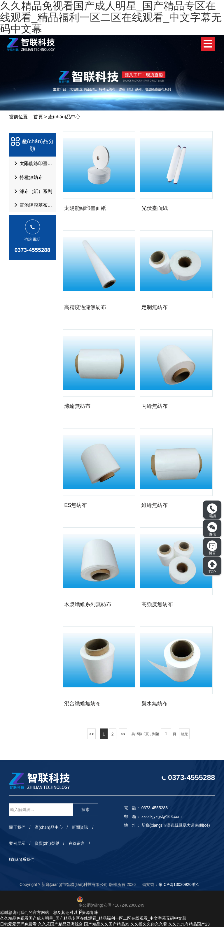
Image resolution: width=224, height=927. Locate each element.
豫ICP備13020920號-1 (178, 884)
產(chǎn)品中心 (64, 116)
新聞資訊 (80, 827)
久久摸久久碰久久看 (148, 924)
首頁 (38, 116)
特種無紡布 (27, 179)
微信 (212, 529)
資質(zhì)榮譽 (47, 843)
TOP (212, 566)
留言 (212, 547)
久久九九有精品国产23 (189, 924)
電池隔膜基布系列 (33, 208)
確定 (184, 734)
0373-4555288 (32, 254)
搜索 (85, 809)
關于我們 (17, 827)
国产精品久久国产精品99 (107, 924)
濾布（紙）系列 (31, 194)
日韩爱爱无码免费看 (18, 924)
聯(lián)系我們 (21, 859)
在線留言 (77, 843)
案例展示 (17, 843)
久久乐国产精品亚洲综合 (60, 924)
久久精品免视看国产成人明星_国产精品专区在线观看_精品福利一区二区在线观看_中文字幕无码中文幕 (93, 918)
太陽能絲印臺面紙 (33, 164)
